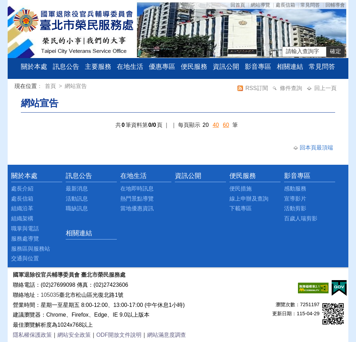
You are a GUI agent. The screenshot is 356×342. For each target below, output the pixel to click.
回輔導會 (335, 5)
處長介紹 (22, 189)
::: (16, 87)
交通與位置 (25, 258)
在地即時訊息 (137, 189)
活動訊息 (77, 199)
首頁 (51, 86)
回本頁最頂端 (316, 147)
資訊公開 (226, 66)
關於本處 (34, 66)
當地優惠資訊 (137, 208)
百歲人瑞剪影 (300, 218)
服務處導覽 (25, 239)
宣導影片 (295, 199)
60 (226, 125)
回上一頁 (325, 88)
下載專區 (240, 208)
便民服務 (194, 66)
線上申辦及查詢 (248, 199)
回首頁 (237, 5)
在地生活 (130, 66)
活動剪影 (295, 208)
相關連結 (290, 66)
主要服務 (98, 66)
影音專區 (258, 66)
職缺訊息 (77, 208)
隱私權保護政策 (32, 335)
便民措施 (240, 189)
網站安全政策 (74, 335)
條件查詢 (292, 88)
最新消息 (77, 189)
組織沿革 (22, 208)
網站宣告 (76, 86)
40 (216, 125)
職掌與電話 (25, 228)
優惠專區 (162, 66)
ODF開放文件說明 (118, 335)
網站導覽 (260, 5)
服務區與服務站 (30, 249)
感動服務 (295, 189)
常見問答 (310, 5)
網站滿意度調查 (166, 335)
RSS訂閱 (257, 88)
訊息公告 (66, 66)
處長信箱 (285, 5)
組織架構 (22, 218)
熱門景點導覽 (137, 199)
